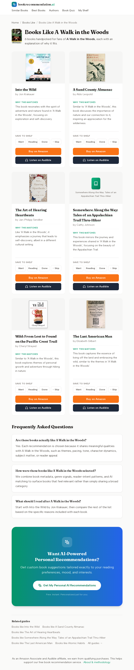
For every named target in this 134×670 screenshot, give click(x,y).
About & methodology (96, 662)
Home (15, 22)
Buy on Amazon (38, 151)
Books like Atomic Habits (70, 643)
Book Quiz (68, 10)
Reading (32, 142)
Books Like (28, 22)
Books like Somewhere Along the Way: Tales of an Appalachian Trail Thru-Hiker (59, 637)
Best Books (38, 10)
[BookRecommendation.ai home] (67, 4)
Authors (54, 10)
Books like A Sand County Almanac (63, 626)
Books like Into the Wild (26, 626)
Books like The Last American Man (32, 643)
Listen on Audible (38, 160)
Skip (56, 142)
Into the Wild (25, 89)
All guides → (95, 643)
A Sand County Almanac (92, 89)
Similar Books (20, 10)
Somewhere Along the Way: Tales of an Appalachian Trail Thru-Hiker (95, 215)
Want (21, 142)
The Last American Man (92, 336)
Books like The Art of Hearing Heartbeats (36, 632)
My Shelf (83, 10)
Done (45, 142)
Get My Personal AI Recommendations (67, 585)
